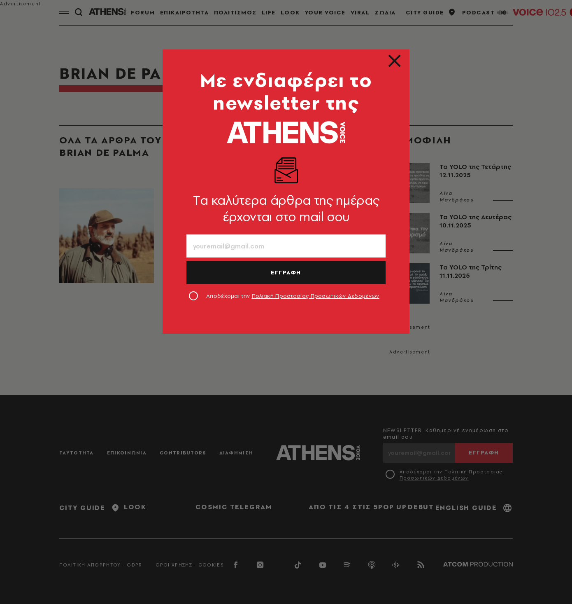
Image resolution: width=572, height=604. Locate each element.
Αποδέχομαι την (292, 296)
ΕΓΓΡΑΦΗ (286, 272)
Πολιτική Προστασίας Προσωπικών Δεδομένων (315, 296)
